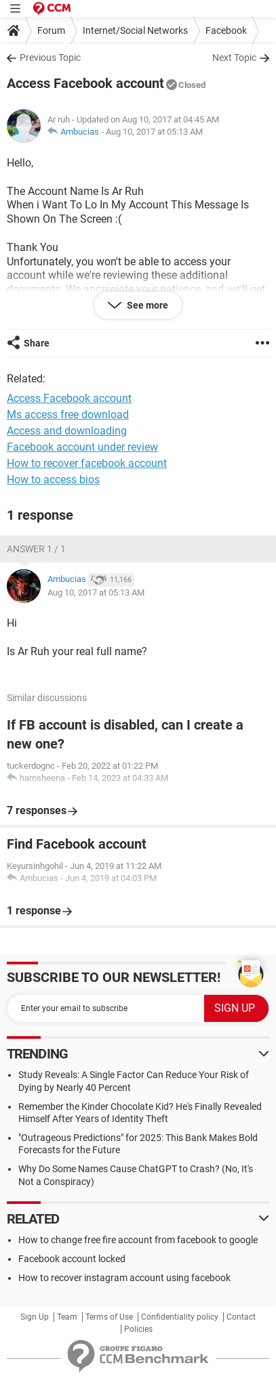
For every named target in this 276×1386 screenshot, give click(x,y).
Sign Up (34, 1317)
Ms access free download (68, 414)
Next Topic (234, 57)
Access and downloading (67, 430)
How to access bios (53, 479)
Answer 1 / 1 (36, 548)
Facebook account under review (82, 447)
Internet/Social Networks (135, 30)
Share (37, 343)
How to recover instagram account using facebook (124, 1277)
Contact (241, 1317)
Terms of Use (109, 1317)
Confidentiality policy (179, 1317)
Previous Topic (50, 57)
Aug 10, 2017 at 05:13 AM (154, 132)
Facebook (226, 30)
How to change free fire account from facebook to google (138, 1239)
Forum (51, 30)
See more (146, 305)
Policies (138, 1329)
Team (67, 1317)
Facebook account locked (71, 1258)
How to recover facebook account (87, 463)
